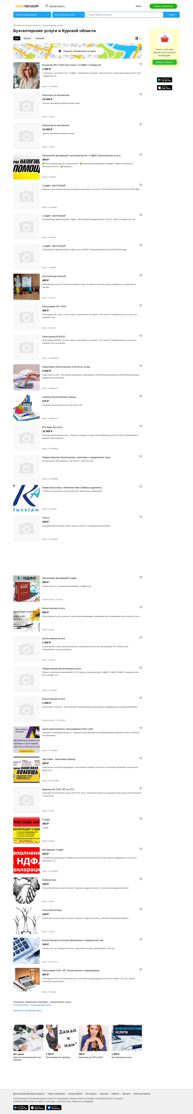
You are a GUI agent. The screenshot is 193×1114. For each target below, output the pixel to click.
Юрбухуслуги (49, 880)
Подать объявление (163, 6)
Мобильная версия (142, 1094)
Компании (40, 38)
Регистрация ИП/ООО (53, 336)
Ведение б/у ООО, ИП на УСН (58, 789)
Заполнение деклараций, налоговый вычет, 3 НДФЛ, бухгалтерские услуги (81, 155)
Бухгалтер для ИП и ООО (91, 1057)
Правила (115, 1094)
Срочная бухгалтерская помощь (59, 397)
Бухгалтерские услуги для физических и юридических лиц (72, 940)
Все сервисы (91, 1094)
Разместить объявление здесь (27, 1010)
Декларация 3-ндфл (52, 850)
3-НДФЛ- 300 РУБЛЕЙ (53, 185)
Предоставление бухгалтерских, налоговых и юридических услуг (76, 457)
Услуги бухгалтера (52, 910)
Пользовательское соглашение (109, 1098)
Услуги (45, 518)
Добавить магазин (164, 62)
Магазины (104, 1094)
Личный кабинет (75, 1094)
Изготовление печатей (54, 276)
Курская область (57, 6)
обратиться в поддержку (82, 1101)
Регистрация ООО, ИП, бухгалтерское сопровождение (71, 970)
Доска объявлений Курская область (29, 1094)
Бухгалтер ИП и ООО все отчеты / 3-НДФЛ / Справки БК (71, 65)
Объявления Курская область (27, 25)
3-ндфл (46, 819)
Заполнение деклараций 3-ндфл (59, 578)
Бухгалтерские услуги (53, 25)
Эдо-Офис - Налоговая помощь (58, 759)
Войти (138, 6)
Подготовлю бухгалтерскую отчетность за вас (66, 367)
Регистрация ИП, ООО (54, 306)
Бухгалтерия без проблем (58, 1057)
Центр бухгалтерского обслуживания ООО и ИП (67, 729)
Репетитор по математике (55, 95)
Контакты (126, 1094)
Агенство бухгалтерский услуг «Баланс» (27, 1058)
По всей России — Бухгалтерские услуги (32, 1005)
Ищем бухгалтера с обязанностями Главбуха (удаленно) (72, 487)
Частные (27, 38)
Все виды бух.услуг (52, 427)
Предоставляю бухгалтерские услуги (61, 668)
